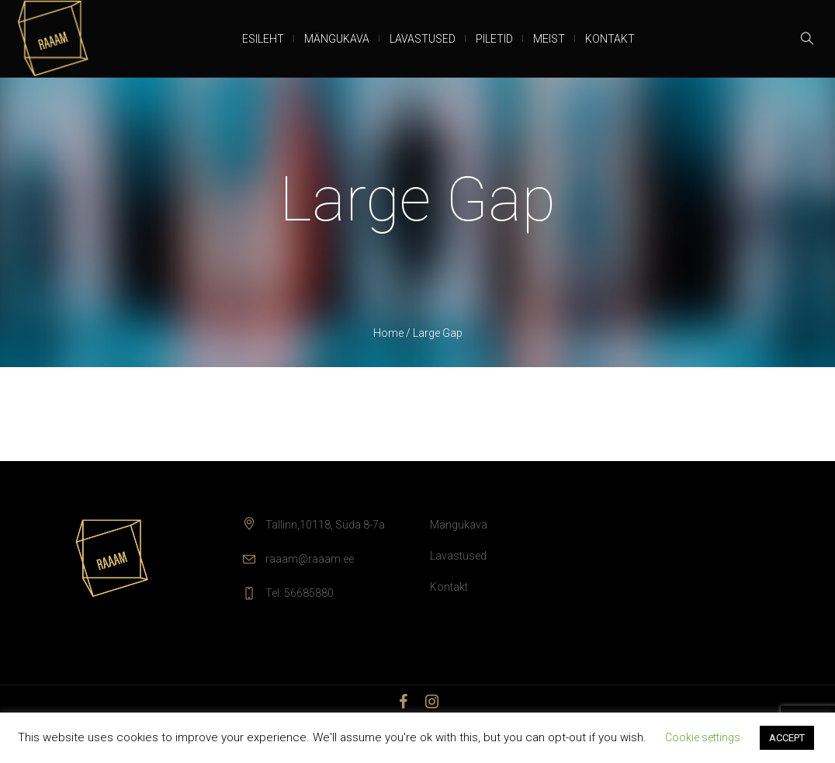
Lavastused (458, 556)
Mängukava (458, 524)
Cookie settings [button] (702, 737)
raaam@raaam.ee (309, 559)
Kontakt (449, 587)
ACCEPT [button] (787, 738)
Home (388, 333)
